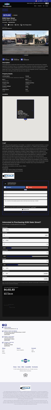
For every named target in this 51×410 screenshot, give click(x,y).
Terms (32, 207)
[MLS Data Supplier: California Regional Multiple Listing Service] (25, 388)
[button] (25, 209)
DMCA (22, 366)
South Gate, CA (7, 20)
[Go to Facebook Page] (46, 3)
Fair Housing (35, 366)
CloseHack (28, 370)
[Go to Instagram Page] (48, 3)
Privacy (34, 207)
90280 (15, 20)
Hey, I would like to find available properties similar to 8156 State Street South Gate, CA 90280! (25, 203)
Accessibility (28, 366)
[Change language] (36, 1)
